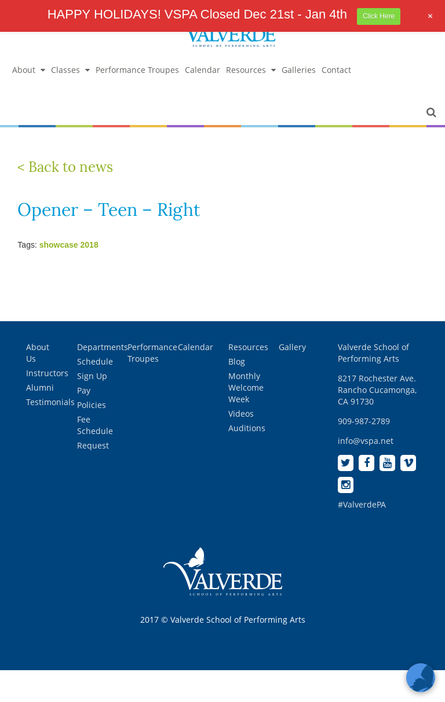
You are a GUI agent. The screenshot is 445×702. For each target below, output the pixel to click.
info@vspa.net (365, 440)
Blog (236, 361)
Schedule (95, 361)
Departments (102, 346)
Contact (336, 69)
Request (93, 445)
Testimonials (50, 401)
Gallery (292, 346)
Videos (241, 413)
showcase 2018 (69, 244)
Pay (83, 390)
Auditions (246, 427)
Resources (251, 69)
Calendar (202, 69)
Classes (70, 69)
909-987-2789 (364, 421)
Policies (91, 404)
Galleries (299, 69)
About (28, 69)
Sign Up (92, 375)
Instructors (47, 372)
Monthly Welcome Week (246, 387)
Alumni (40, 387)
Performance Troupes (137, 69)
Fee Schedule (95, 425)
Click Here (379, 16)
